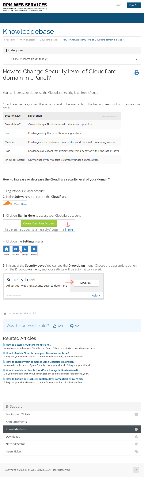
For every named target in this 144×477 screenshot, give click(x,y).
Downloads (72, 436)
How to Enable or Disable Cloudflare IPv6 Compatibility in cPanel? (43, 379)
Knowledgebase (27, 39)
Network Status (72, 444)
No (74, 326)
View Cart (134, 5)
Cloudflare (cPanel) (49, 39)
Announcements (72, 422)
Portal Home (9, 39)
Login (118, 4)
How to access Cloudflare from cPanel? (27, 344)
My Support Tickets (72, 414)
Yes (58, 326)
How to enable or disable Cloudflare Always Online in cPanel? (40, 370)
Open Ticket (72, 451)
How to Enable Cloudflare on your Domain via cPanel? (36, 353)
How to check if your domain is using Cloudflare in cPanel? (38, 361)
